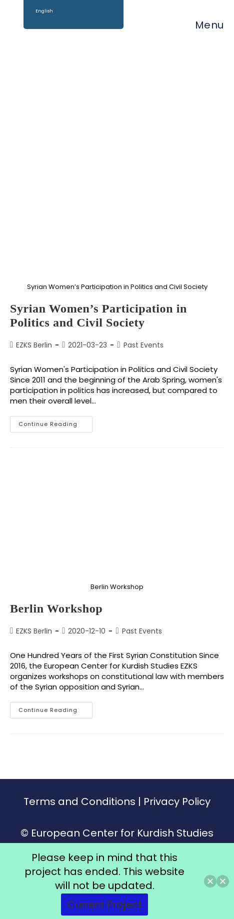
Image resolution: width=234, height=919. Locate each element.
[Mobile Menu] (204, 25)
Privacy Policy (177, 801)
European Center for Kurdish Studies (122, 833)
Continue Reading (55, 422)
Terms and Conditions (80, 801)
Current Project (104, 905)
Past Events (144, 345)
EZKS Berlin (34, 345)
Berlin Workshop (56, 608)
